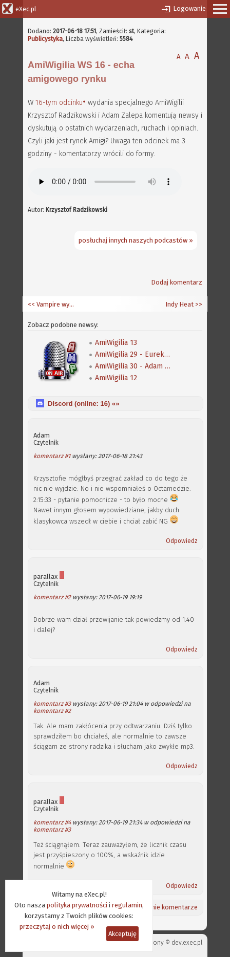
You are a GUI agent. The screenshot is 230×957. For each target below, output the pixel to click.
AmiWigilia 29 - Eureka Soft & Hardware (133, 354)
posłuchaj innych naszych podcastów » (136, 240)
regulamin (127, 905)
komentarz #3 (52, 703)
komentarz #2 (52, 597)
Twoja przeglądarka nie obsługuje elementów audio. (105, 181)
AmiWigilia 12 (116, 378)
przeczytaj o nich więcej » (57, 926)
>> (198, 304)
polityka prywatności (77, 905)
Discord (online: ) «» (83, 403)
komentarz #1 (51, 456)
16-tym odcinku (59, 102)
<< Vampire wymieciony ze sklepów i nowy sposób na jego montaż (53, 304)
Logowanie (189, 8)
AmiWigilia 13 (116, 342)
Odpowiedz (182, 541)
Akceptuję (122, 934)
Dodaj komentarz (176, 282)
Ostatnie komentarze (166, 907)
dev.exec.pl (186, 942)
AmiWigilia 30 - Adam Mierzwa (133, 366)
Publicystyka (45, 38)
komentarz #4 (52, 822)
